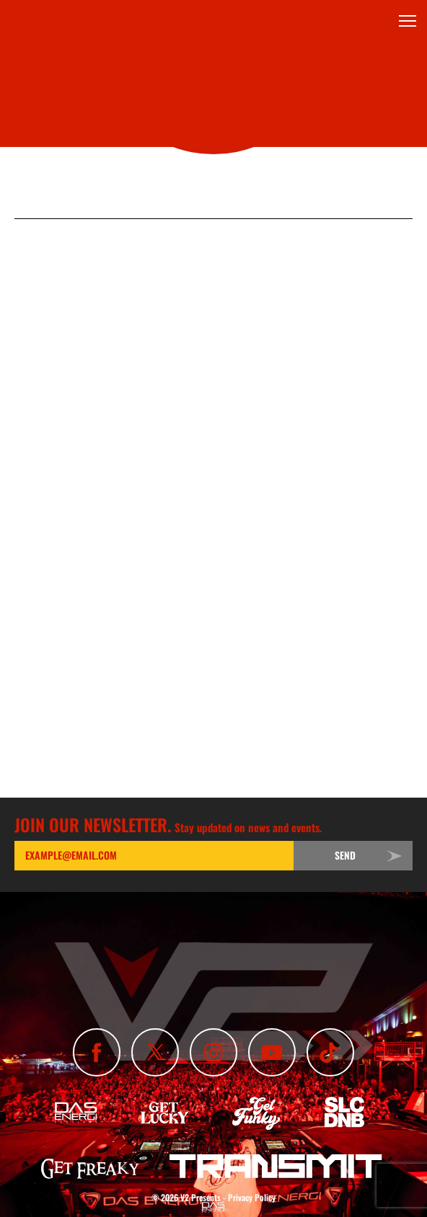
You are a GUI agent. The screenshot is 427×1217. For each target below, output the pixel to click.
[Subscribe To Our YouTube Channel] (272, 1052)
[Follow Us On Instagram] (213, 1052)
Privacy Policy (252, 1197)
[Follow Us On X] (155, 1052)
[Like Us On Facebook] (96, 1052)
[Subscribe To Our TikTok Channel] (330, 1052)
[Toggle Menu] (407, 21)
